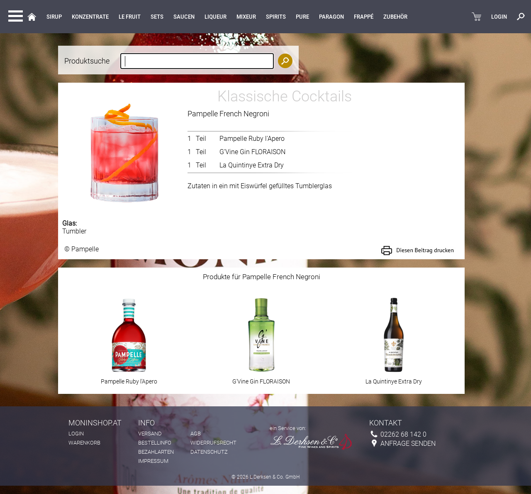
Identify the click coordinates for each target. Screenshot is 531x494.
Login (76, 433)
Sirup (54, 16)
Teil (201, 139)
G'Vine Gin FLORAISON (252, 152)
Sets (157, 16)
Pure (302, 16)
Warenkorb (84, 443)
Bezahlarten (156, 452)
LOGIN (499, 16)
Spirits (276, 16)
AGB (195, 433)
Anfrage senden (408, 443)
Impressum (153, 461)
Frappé (363, 16)
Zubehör (395, 16)
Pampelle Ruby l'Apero (252, 139)
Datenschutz (209, 452)
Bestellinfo (154, 443)
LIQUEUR (216, 16)
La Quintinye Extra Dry (251, 165)
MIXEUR (246, 16)
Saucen (184, 16)
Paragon (331, 16)
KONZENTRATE (90, 16)
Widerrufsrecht (213, 443)
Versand (150, 433)
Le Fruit (130, 16)
